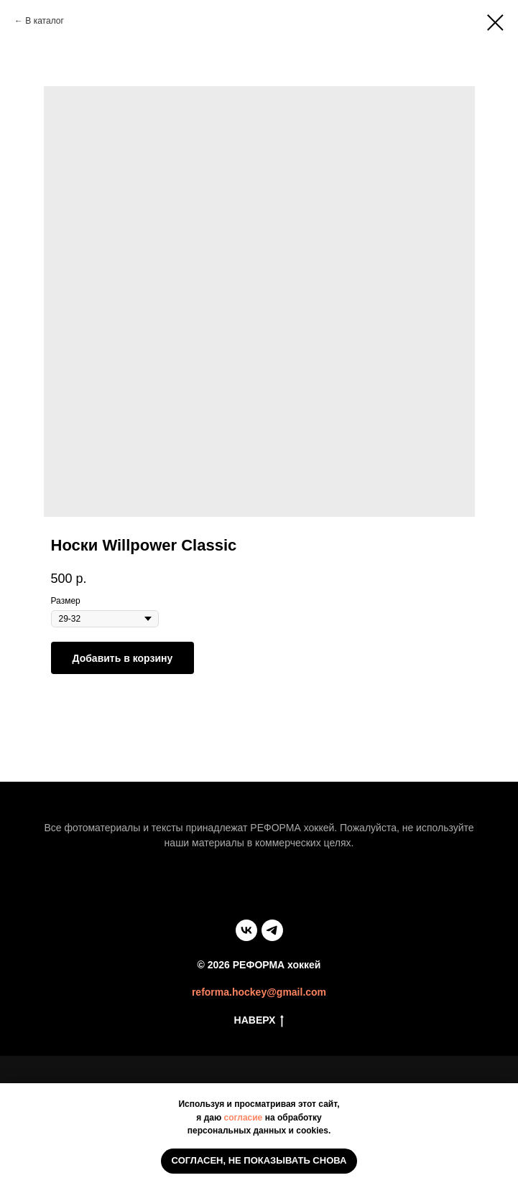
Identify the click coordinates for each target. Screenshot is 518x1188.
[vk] (246, 930)
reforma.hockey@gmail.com (259, 992)
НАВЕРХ (259, 1020)
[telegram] (272, 930)
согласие (243, 1118)
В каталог (44, 21)
